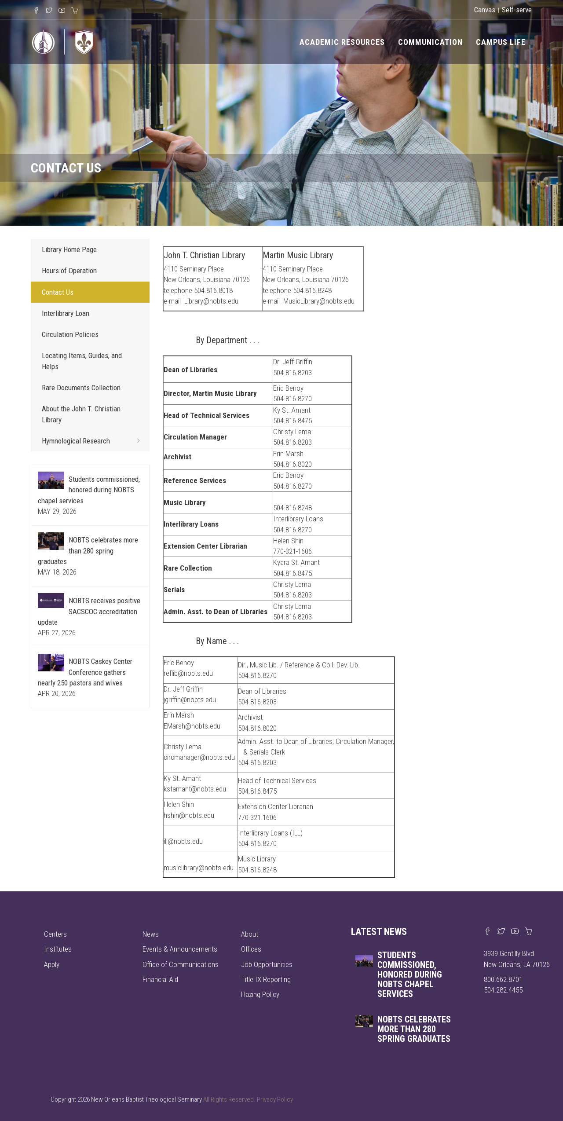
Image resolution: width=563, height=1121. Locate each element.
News (151, 934)
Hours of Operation (69, 270)
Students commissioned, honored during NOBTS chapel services (89, 490)
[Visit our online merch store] (528, 931)
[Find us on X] (501, 931)
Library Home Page (69, 249)
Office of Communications (181, 964)
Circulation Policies (70, 334)
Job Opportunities (266, 964)
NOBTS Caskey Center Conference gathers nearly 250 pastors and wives (85, 672)
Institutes (58, 949)
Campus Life (501, 42)
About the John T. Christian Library (81, 414)
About (249, 934)
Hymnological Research (93, 440)
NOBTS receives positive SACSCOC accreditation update (89, 611)
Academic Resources (342, 42)
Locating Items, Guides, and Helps (82, 360)
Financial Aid (160, 979)
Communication (430, 42)
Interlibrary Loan (65, 313)
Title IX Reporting (266, 979)
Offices (251, 949)
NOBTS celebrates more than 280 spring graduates (88, 550)
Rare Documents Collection (81, 387)
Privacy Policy (275, 1099)
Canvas (484, 9)
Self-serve (517, 9)
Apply (51, 964)
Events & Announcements (180, 949)
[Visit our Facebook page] (487, 931)
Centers (55, 934)
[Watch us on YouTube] (515, 931)
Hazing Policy (260, 994)
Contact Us (57, 292)
